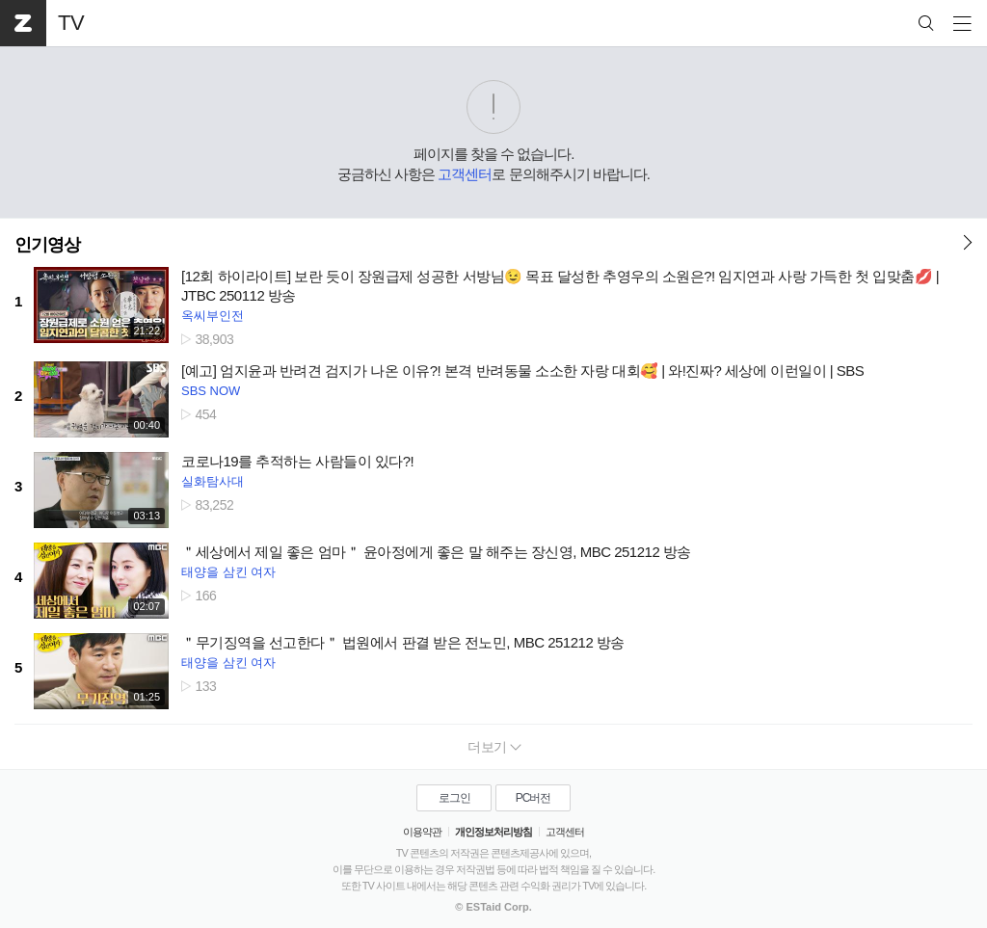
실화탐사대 (212, 481)
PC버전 (533, 798)
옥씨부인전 (212, 315)
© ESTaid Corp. (493, 907)
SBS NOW (210, 391)
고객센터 (465, 174)
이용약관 (422, 831)
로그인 (454, 798)
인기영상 (47, 244)
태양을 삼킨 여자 (228, 572)
